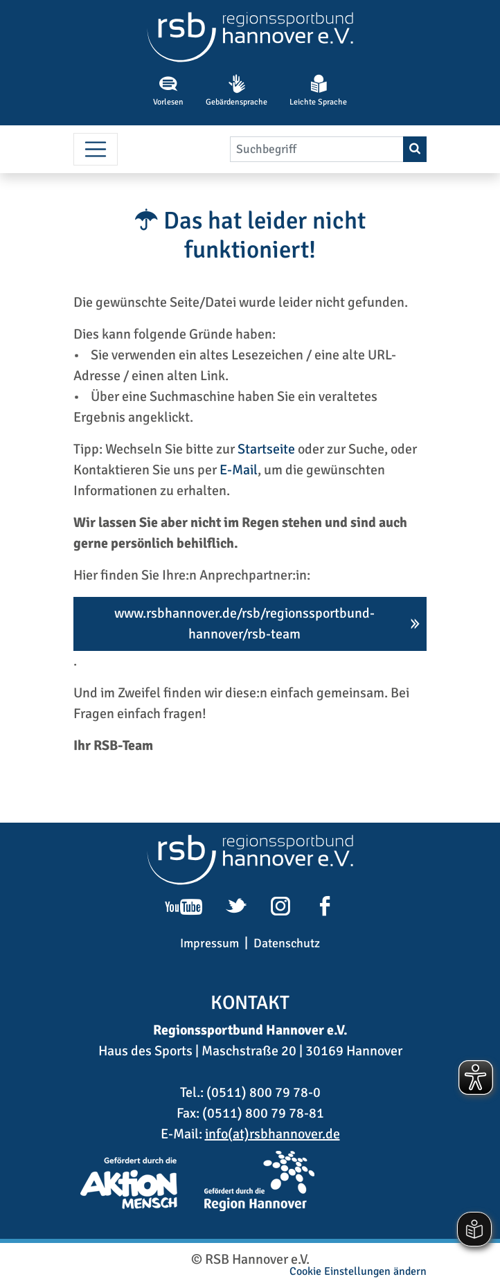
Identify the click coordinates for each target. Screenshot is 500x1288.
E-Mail (239, 469)
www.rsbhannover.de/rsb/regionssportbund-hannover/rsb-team (244, 624)
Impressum (209, 943)
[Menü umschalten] (95, 149)
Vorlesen (168, 90)
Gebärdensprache (236, 90)
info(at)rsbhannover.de (272, 1134)
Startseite (266, 449)
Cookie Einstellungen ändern (358, 1271)
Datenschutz (286, 943)
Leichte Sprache (318, 90)
